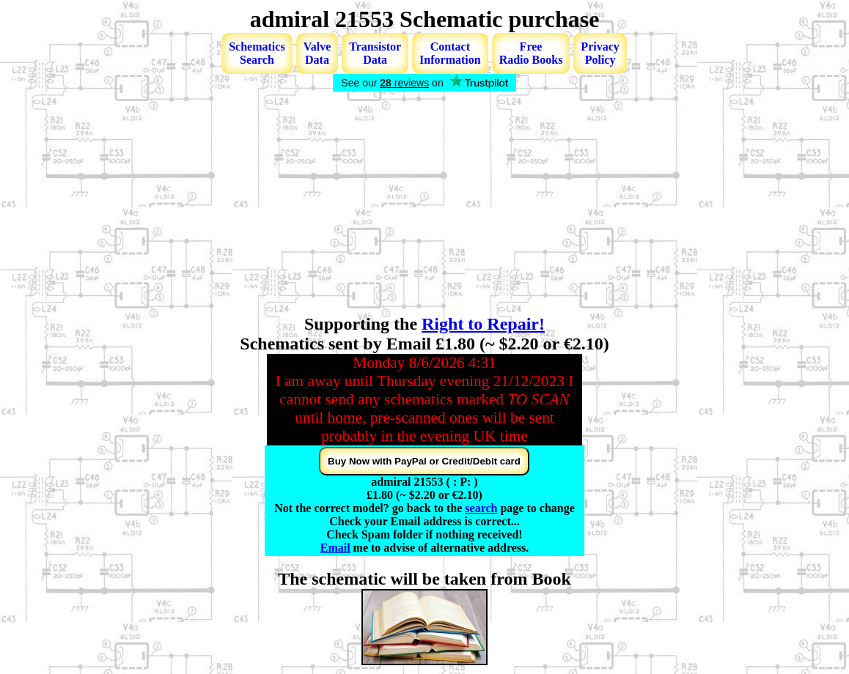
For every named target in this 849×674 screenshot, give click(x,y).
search (481, 508)
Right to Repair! (483, 323)
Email (335, 547)
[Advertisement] (424, 204)
